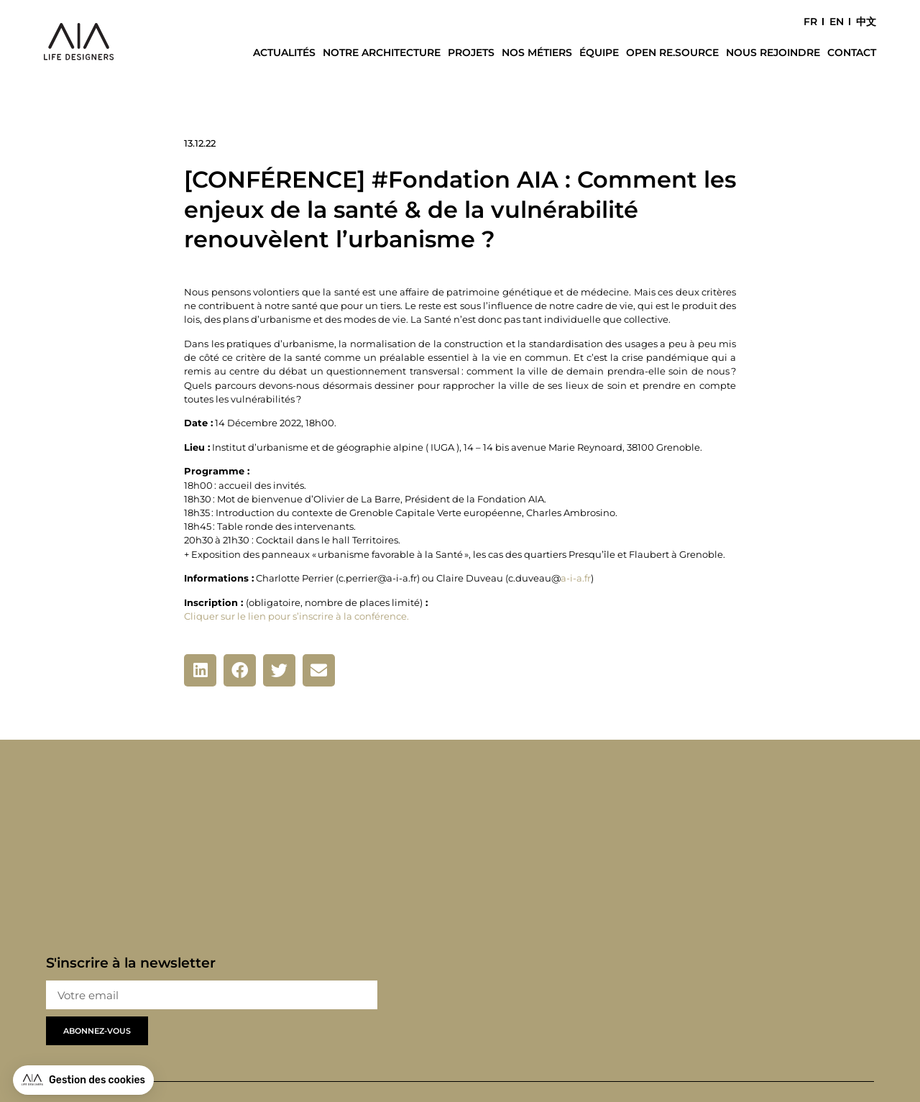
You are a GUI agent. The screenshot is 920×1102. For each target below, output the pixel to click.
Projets (471, 52)
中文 (866, 21)
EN (836, 21)
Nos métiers (537, 52)
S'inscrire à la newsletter (131, 963)
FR (810, 21)
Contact (851, 52)
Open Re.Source (672, 52)
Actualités (284, 52)
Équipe (599, 52)
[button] (200, 670)
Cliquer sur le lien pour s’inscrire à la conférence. (296, 616)
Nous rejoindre (773, 52)
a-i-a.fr (576, 578)
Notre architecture (382, 52)
